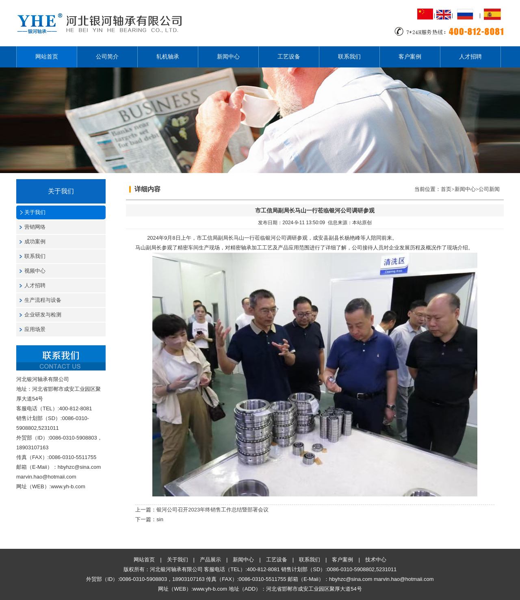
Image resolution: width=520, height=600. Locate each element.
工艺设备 (288, 57)
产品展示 (210, 560)
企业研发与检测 (42, 315)
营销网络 (35, 227)
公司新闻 (489, 189)
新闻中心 (228, 57)
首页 (446, 189)
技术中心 (375, 560)
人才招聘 (470, 57)
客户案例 (410, 57)
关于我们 (35, 212)
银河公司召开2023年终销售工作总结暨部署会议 (212, 510)
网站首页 (46, 57)
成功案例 (35, 241)
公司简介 (107, 57)
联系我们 (349, 57)
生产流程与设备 (42, 300)
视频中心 (35, 271)
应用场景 (35, 329)
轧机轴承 (167, 57)
